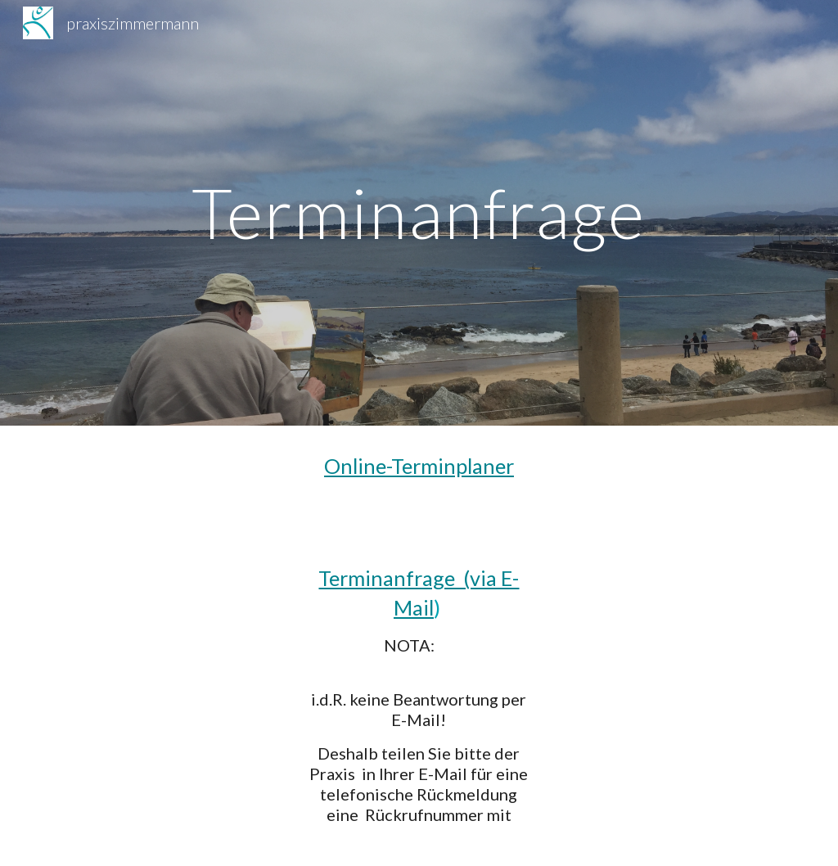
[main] (418, 212)
